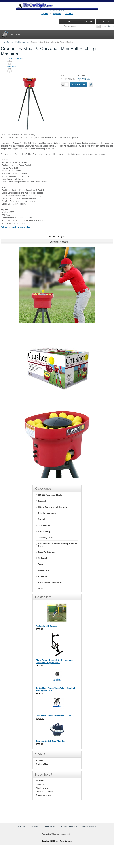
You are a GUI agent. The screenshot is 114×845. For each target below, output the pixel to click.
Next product (13, 66)
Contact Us (105, 21)
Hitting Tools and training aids (52, 507)
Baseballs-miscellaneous (50, 582)
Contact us (40, 784)
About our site (42, 788)
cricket (41, 588)
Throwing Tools (45, 537)
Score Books (44, 525)
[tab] (57, 236)
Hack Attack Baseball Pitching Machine (54, 716)
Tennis (41, 564)
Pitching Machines (22, 42)
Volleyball (42, 558)
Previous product (15, 59)
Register (57, 13)
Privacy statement (43, 795)
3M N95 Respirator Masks (50, 495)
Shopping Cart (86, 21)
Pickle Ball (43, 576)
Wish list (69, 13)
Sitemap (39, 760)
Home (3, 42)
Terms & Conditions (44, 791)
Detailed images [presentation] (57, 236)
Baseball (10, 42)
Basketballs (43, 570)
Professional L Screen (46, 626)
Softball (42, 519)
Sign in (44, 13)
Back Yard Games (46, 552)
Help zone (40, 781)
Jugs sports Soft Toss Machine (50, 741)
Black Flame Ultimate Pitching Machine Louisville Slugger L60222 (54, 661)
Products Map (42, 764)
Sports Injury (44, 531)
